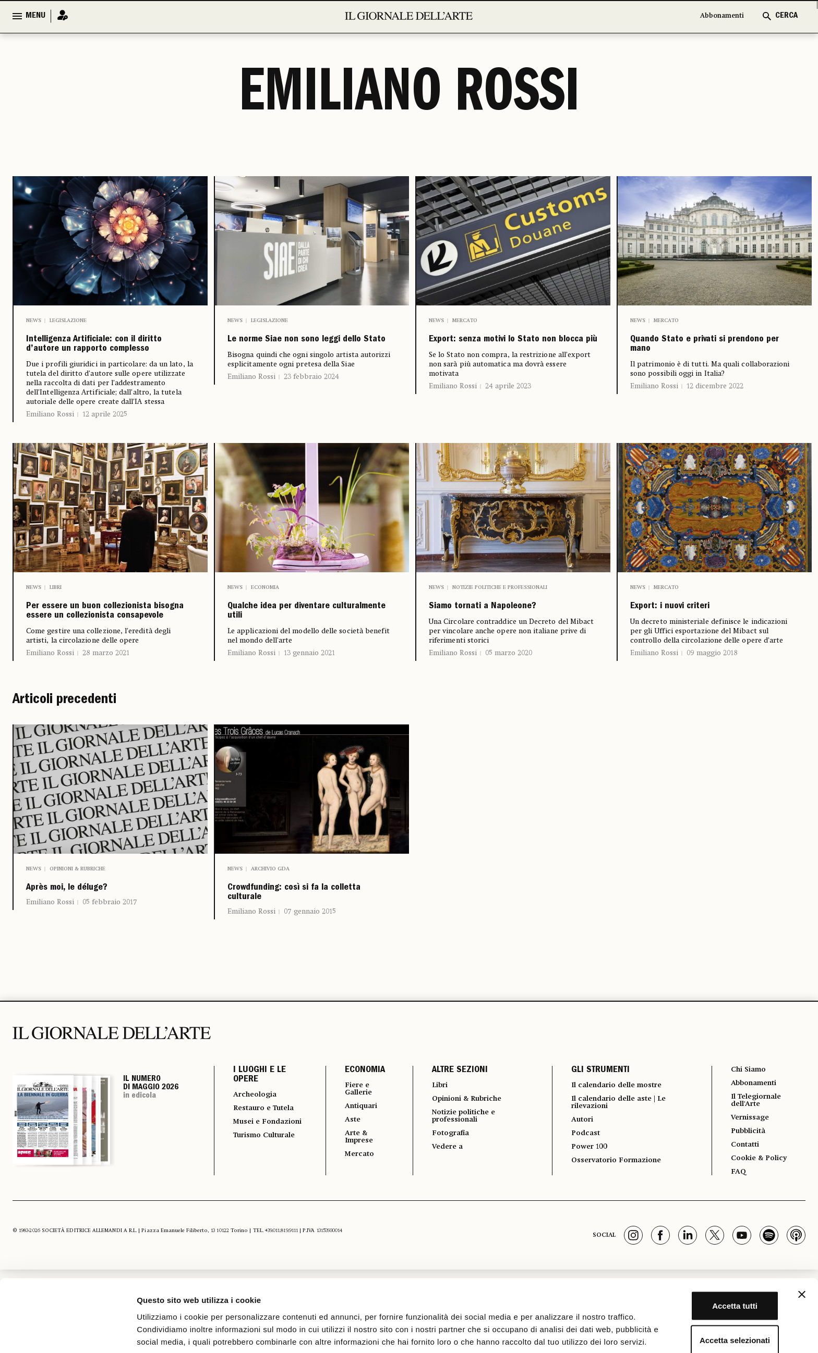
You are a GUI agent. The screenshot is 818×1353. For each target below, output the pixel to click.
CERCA (786, 16)
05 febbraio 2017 (109, 988)
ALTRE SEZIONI (451, 1164)
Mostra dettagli (549, 1332)
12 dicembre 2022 (715, 400)
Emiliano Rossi (50, 445)
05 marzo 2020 (508, 708)
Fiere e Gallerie (351, 1183)
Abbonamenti (716, 16)
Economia (265, 618)
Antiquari (354, 1202)
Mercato (464, 320)
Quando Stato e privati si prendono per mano (710, 351)
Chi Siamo (747, 1164)
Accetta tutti (704, 1250)
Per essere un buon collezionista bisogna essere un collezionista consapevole (100, 666)
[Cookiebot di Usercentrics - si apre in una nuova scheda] (67, 1332)
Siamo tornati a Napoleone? (480, 650)
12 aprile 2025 (104, 445)
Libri (56, 618)
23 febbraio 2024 (311, 400)
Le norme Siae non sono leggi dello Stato (305, 351)
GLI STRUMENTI (593, 1164)
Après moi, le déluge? (95, 971)
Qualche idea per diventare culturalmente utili (305, 658)
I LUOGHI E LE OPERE (259, 1169)
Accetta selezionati (704, 1285)
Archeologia (258, 1189)
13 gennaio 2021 (309, 715)
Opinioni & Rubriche (77, 948)
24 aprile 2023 (508, 410)
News (33, 320)
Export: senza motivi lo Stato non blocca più (502, 351)
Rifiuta (704, 1318)
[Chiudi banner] (801, 1239)
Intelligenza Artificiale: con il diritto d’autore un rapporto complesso (106, 360)
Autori (577, 1217)
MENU (35, 16)
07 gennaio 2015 (310, 1005)
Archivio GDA (270, 948)
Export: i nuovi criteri (698, 641)
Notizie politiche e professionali (499, 618)
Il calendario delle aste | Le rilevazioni (620, 1198)
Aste (344, 1217)
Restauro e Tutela (255, 1207)
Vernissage (749, 1216)
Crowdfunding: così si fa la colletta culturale (305, 979)
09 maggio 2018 (712, 691)
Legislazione (68, 320)
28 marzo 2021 (105, 732)
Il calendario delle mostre (618, 1179)
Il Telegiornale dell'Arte (757, 1197)
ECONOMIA (355, 1164)
